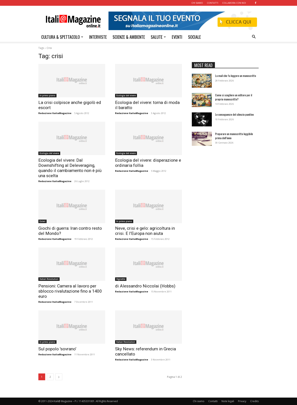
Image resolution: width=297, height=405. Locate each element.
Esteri (42, 221)
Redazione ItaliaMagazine (54, 113)
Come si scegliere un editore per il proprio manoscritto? (233, 97)
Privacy (242, 401)
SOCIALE (194, 37)
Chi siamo (198, 401)
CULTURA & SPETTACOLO (62, 37)
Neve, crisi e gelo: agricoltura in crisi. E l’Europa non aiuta (145, 231)
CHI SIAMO (197, 2)
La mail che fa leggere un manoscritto (235, 75)
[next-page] (58, 376)
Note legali (228, 401)
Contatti (213, 401)
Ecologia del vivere (126, 95)
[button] (254, 37)
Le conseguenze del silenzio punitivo (234, 114)
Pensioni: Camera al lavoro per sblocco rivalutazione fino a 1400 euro (70, 291)
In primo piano (47, 95)
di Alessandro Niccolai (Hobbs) (145, 286)
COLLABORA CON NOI (234, 2)
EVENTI (177, 37)
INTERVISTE (98, 37)
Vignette (120, 279)
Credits (254, 401)
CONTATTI (212, 2)
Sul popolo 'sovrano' (57, 348)
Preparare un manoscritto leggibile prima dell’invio (234, 136)
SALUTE (158, 37)
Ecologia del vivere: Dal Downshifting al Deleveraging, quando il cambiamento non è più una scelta (69, 168)
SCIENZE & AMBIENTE (129, 37)
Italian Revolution (49, 279)
